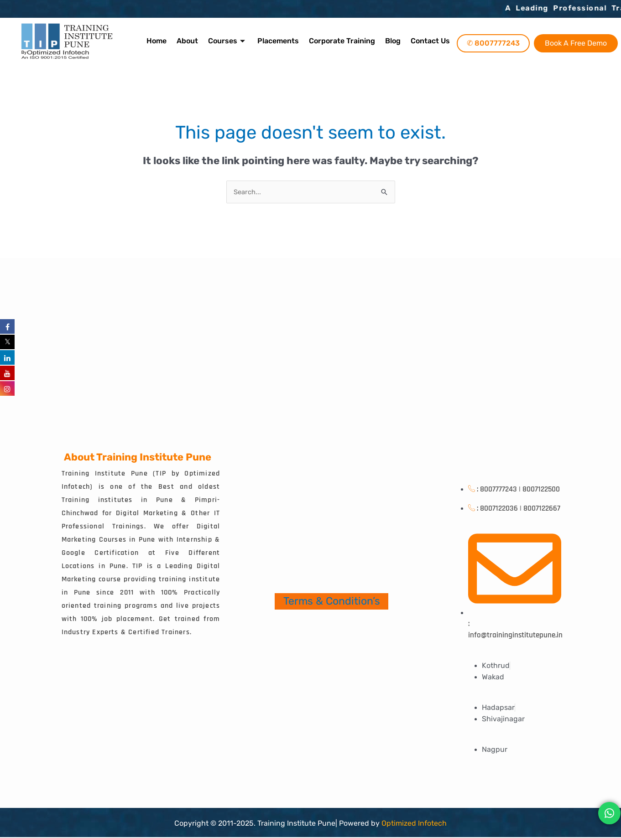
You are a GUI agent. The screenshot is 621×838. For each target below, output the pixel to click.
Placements (278, 40)
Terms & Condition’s (331, 601)
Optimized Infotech (414, 823)
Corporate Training (341, 40)
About (189, 40)
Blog (391, 40)
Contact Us (427, 40)
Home (159, 40)
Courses (228, 40)
